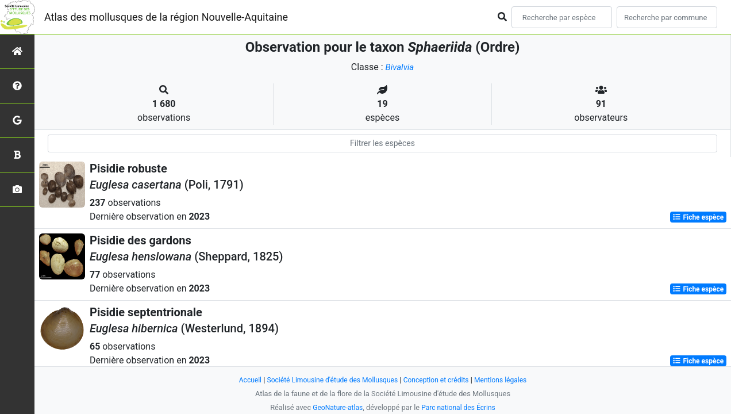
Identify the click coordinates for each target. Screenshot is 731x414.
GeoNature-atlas (335, 407)
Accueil (242, 379)
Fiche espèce (698, 217)
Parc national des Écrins (460, 407)
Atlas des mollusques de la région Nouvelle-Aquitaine (166, 17)
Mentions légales (507, 379)
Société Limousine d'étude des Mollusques (329, 379)
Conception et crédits (439, 379)
